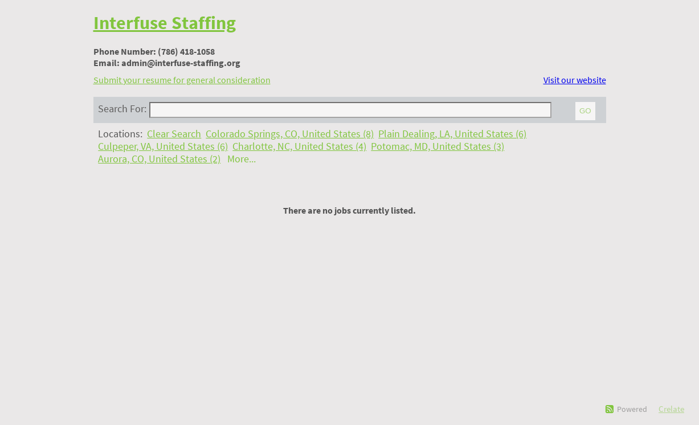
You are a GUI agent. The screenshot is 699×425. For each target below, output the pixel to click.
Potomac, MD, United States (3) (437, 146)
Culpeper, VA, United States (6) (163, 146)
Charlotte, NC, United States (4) (299, 146)
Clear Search (174, 134)
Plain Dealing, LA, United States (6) (452, 134)
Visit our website (574, 79)
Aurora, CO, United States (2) (159, 159)
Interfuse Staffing (164, 22)
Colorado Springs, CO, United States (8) (290, 134)
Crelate (671, 408)
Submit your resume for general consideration (182, 79)
